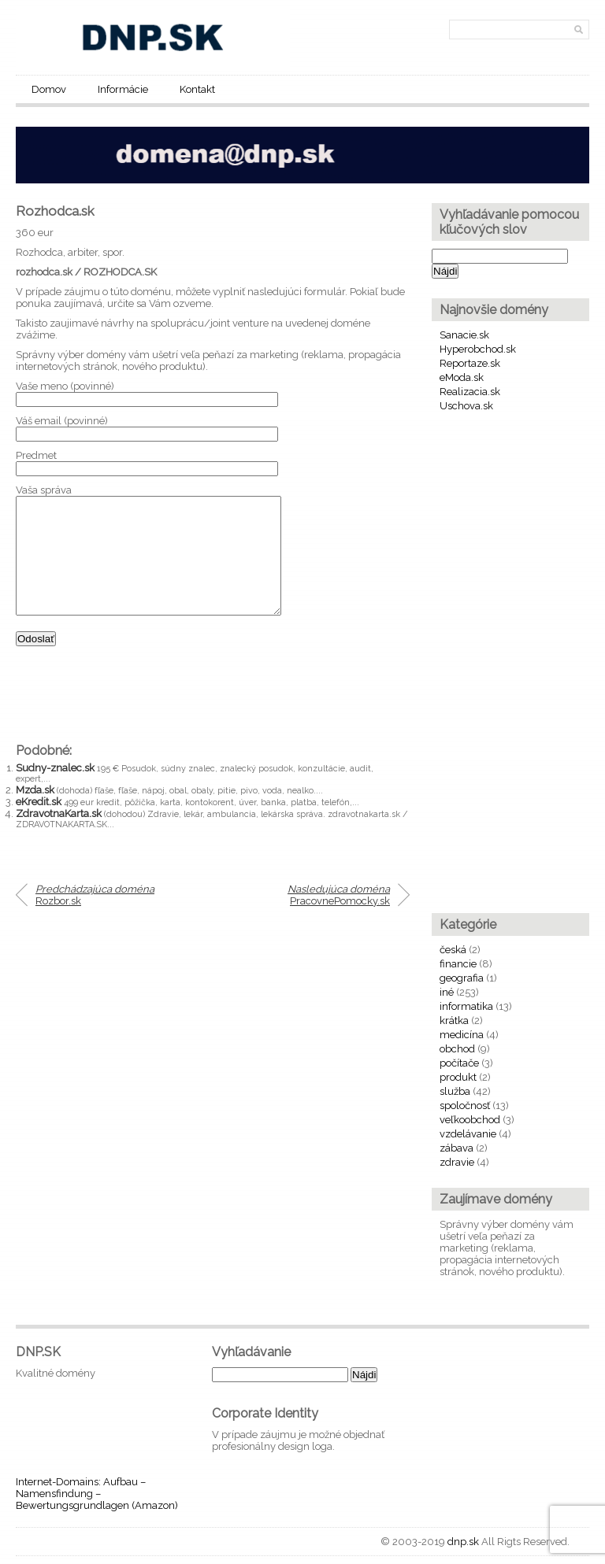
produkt (458, 1077)
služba (455, 1091)
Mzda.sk (35, 813)
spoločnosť (465, 1105)
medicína (462, 1035)
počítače (459, 1063)
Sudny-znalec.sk (55, 791)
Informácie (123, 89)
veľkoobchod (470, 1120)
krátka (454, 1020)
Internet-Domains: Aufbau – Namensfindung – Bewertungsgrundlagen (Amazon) (97, 1493)
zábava (456, 1148)
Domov (49, 89)
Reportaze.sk (470, 363)
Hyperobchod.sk (478, 349)
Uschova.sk (466, 406)
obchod (457, 1049)
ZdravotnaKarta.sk (59, 837)
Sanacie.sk (464, 335)
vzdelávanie (468, 1134)
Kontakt (197, 89)
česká (453, 950)
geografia (462, 978)
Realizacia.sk (470, 391)
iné (447, 992)
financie (458, 964)
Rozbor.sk (94, 918)
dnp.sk (463, 1541)
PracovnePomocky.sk (339, 918)
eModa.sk (462, 377)
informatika (466, 1006)
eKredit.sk (38, 825)
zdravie (457, 1162)
